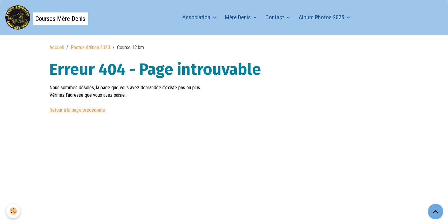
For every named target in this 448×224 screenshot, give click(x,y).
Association (197, 17)
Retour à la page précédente (77, 110)
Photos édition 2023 (90, 47)
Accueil (56, 47)
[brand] (46, 17)
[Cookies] (13, 211)
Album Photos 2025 (322, 17)
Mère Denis (238, 17)
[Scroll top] (435, 211)
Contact (275, 17)
